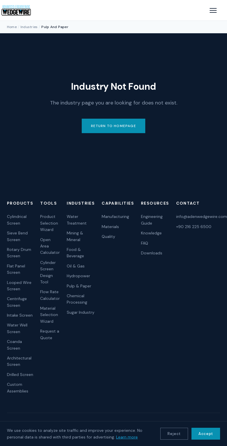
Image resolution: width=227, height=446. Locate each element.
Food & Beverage (75, 252)
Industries (29, 27)
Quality (108, 236)
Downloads (151, 253)
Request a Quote (49, 334)
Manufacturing (115, 216)
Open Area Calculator (50, 246)
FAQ (144, 243)
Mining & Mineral (75, 236)
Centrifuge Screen (17, 302)
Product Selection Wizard (49, 223)
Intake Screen (20, 315)
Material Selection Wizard (49, 315)
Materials (110, 226)
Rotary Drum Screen (19, 252)
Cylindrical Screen (17, 219)
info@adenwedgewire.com (201, 216)
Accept (205, 433)
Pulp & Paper (79, 286)
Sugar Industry (80, 312)
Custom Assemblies (17, 387)
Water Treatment (77, 219)
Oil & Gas (76, 266)
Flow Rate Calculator (50, 295)
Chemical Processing (77, 299)
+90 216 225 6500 (193, 226)
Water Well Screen (17, 328)
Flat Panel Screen (16, 269)
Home (12, 27)
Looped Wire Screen (19, 285)
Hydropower (78, 275)
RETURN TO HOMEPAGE (113, 126)
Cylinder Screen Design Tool (48, 272)
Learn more (127, 437)
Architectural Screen (19, 361)
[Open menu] (213, 10)
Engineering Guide (152, 219)
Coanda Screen (14, 344)
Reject (174, 433)
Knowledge (151, 233)
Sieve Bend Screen (17, 236)
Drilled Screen (20, 374)
